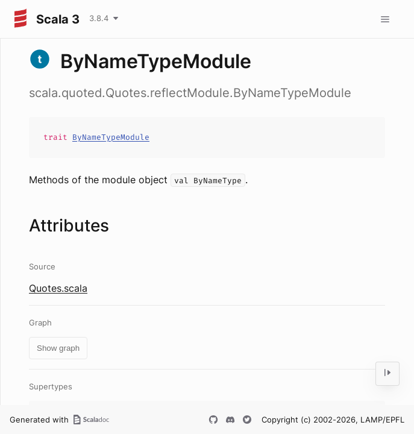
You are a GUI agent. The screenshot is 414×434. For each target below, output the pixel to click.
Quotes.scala (58, 288)
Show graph (58, 348)
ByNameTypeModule (110, 137)
